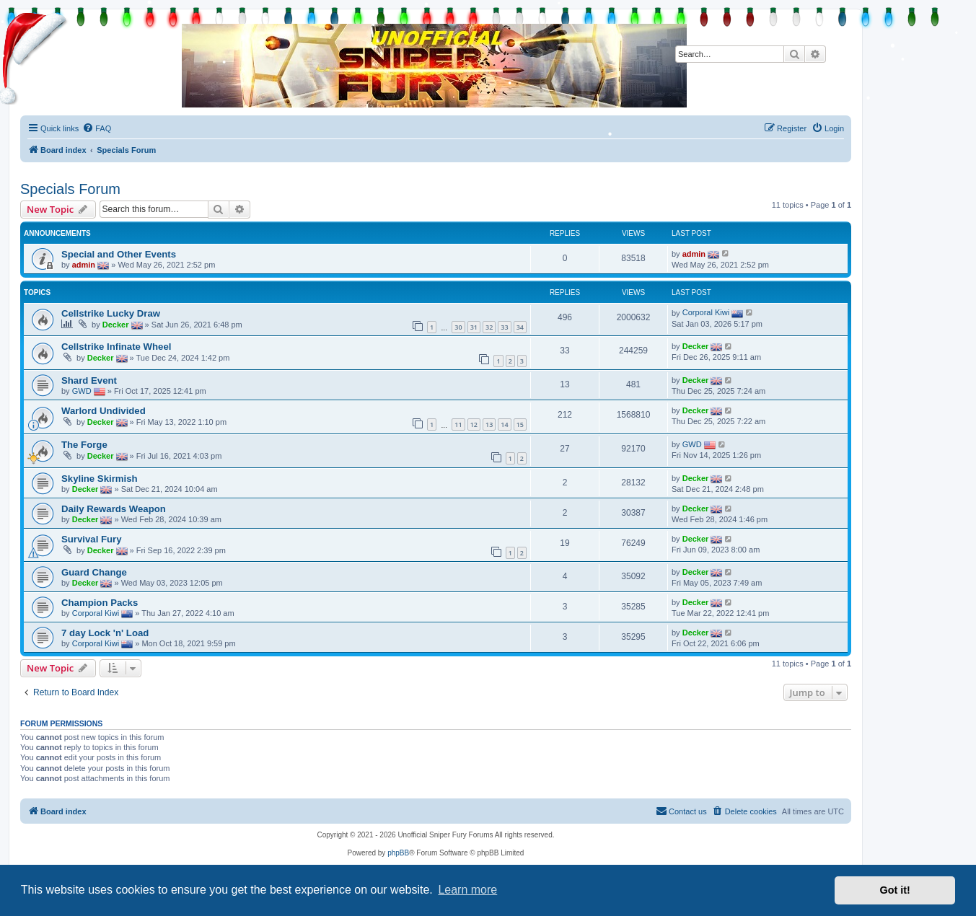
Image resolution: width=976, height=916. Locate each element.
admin (83, 264)
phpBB (398, 853)
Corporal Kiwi (705, 312)
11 (458, 424)
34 (520, 327)
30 (458, 327)
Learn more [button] (467, 890)
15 (520, 424)
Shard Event (89, 380)
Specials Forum (70, 189)
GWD (82, 391)
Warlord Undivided (103, 410)
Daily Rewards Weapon (113, 508)
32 (489, 327)
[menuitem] (96, 128)
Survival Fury (91, 539)
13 (489, 424)
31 (474, 327)
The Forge (84, 444)
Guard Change (94, 572)
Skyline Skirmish (99, 478)
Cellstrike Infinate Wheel (116, 346)
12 (474, 424)
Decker (115, 324)
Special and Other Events (118, 254)
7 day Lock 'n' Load (105, 632)
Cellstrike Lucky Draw (110, 313)
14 (504, 424)
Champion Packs (99, 602)
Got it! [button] (895, 890)
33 (504, 327)
